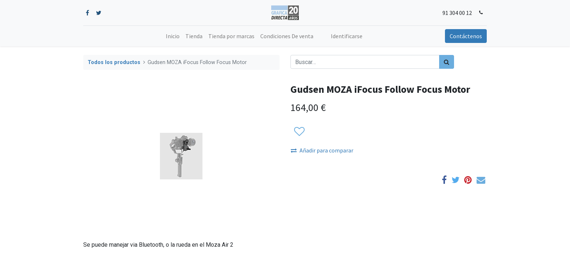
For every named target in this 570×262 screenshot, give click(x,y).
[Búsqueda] (446, 62)
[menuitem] (172, 36)
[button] (299, 131)
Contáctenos (466, 36)
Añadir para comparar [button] (322, 150)
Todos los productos (114, 62)
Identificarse (346, 36)
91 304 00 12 (457, 12)
